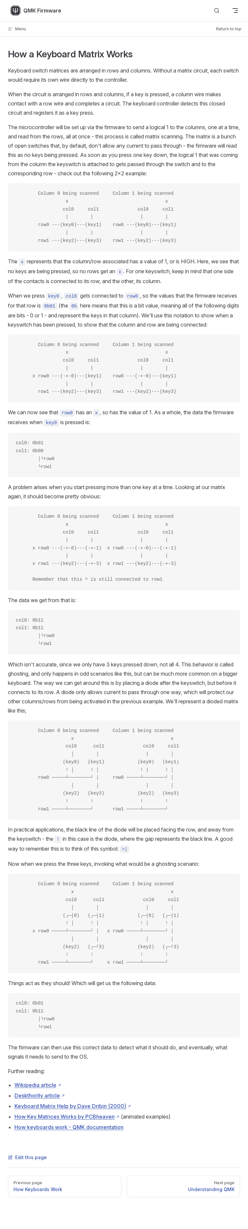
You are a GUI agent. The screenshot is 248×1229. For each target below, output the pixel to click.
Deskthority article (37, 1095)
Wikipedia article (35, 1085)
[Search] (217, 11)
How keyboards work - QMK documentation (69, 1127)
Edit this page (27, 1157)
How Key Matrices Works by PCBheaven (64, 1116)
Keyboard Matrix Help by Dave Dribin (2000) (70, 1106)
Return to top (228, 28)
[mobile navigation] (235, 10)
